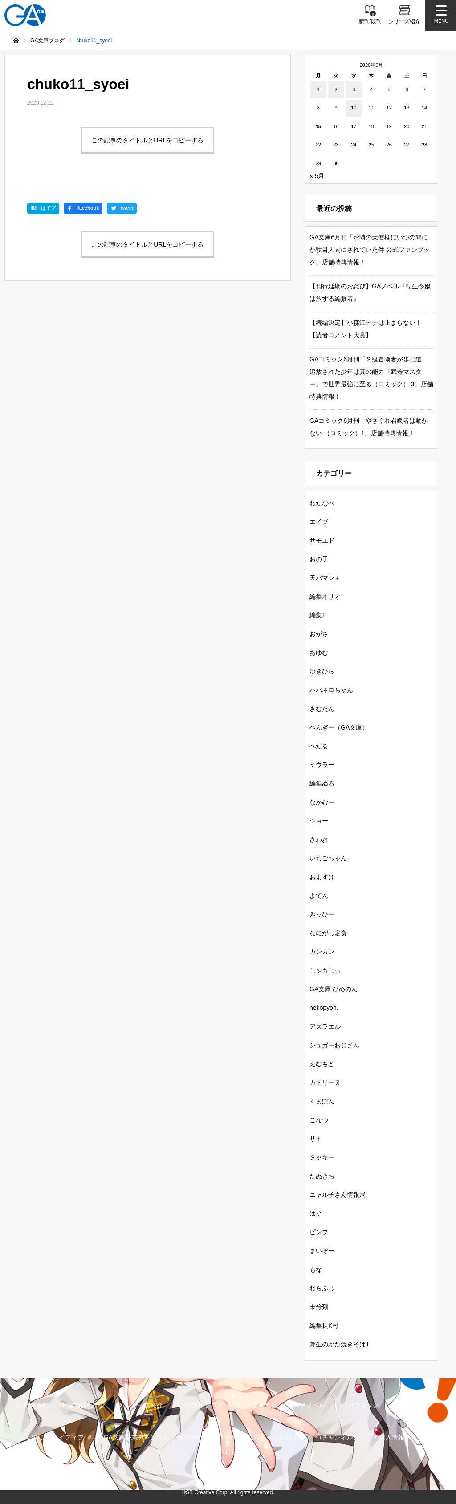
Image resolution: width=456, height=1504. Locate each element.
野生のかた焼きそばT (339, 1344)
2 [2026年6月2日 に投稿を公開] (335, 89)
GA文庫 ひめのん (333, 989)
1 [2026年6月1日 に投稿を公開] (318, 89)
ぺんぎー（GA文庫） (338, 727)
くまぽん (321, 1101)
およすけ (321, 876)
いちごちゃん (328, 858)
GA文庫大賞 (260, 1405)
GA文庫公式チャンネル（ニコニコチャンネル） (292, 1437)
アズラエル (325, 1026)
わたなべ (321, 503)
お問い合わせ (218, 1451)
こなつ (318, 1119)
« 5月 (316, 175)
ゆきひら (321, 671)
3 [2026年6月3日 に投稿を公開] (353, 89)
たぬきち (321, 1176)
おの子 (318, 559)
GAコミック (362, 1405)
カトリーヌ (325, 1082)
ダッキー (321, 1157)
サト (315, 1138)
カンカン (321, 951)
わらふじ (321, 1288)
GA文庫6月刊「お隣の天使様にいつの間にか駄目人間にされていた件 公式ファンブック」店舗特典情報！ (369, 250)
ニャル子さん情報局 (337, 1194)
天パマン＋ (325, 577)
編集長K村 (323, 1325)
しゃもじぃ (325, 970)
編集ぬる (321, 783)
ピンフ (318, 1232)
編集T (317, 615)
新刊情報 (35, 1405)
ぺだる (318, 746)
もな (315, 1269)
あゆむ (318, 652)
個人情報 (391, 1437)
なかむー (321, 802)
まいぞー (321, 1250)
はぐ (315, 1213)
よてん (318, 895)
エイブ (318, 521)
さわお (318, 839)
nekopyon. (323, 1007)
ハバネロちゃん (331, 689)
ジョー (318, 820)
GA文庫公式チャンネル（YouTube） (155, 1437)
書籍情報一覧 (87, 1405)
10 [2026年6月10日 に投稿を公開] (353, 107)
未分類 (318, 1306)
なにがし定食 (328, 932)
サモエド (321, 540)
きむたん (321, 708)
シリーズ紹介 (144, 1405)
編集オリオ (325, 596)
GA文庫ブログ (203, 1405)
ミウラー (321, 764)
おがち (318, 633)
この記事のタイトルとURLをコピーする (147, 140)
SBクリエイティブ (58, 1437)
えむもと (321, 1063)
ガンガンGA (416, 1405)
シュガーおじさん (334, 1045)
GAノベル (311, 1405)
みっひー (321, 914)
